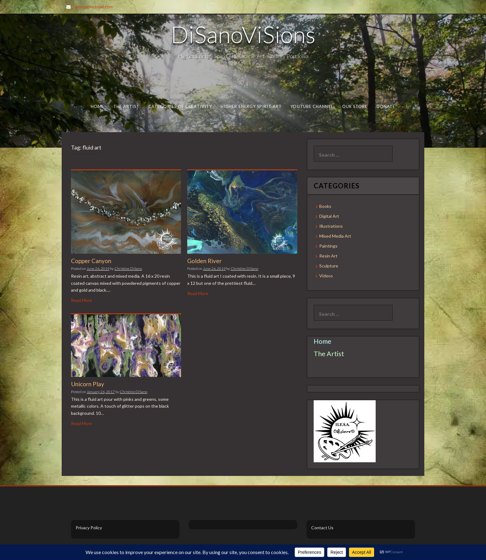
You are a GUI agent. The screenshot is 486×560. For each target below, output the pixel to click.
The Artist (126, 106)
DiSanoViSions (243, 34)
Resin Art (328, 255)
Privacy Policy (89, 527)
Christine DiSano (128, 268)
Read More (81, 300)
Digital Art (329, 216)
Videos (326, 275)
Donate (386, 106)
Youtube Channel (311, 106)
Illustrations (331, 226)
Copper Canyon (91, 260)
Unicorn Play (87, 384)
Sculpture (328, 265)
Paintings (328, 246)
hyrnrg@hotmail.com (93, 6)
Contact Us (322, 527)
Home (97, 106)
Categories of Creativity (180, 106)
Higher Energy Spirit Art (251, 106)
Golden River (204, 260)
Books (325, 206)
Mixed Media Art (335, 236)
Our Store (355, 106)
